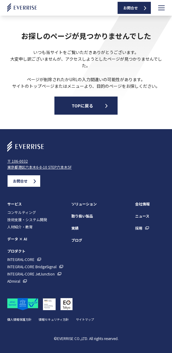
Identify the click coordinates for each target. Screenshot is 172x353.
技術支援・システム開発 (27, 219)
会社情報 (142, 203)
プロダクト (16, 250)
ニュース (142, 215)
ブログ (76, 240)
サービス (14, 203)
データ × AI (17, 238)
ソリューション (84, 203)
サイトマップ (85, 319)
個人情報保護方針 (19, 319)
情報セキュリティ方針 (54, 319)
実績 (75, 228)
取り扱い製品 (82, 215)
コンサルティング (21, 212)
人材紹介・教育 (20, 226)
